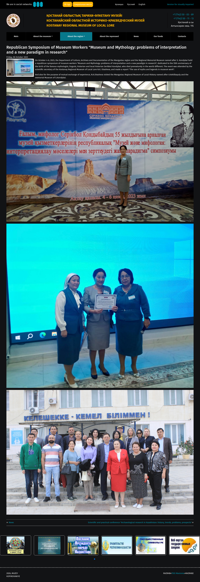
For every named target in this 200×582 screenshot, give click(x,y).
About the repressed (109, 36)
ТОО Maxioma (178, 573)
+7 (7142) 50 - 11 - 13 (183, 18)
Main (16, 36)
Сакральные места (83, 4)
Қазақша (119, 4)
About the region (75, 36)
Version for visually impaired (180, 4)
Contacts (182, 36)
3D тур (67, 4)
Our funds (158, 36)
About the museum (42, 36)
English (142, 4)
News (136, 36)
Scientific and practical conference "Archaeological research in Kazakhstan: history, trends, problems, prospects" (140, 522)
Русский (131, 4)
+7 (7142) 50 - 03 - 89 (183, 14)
